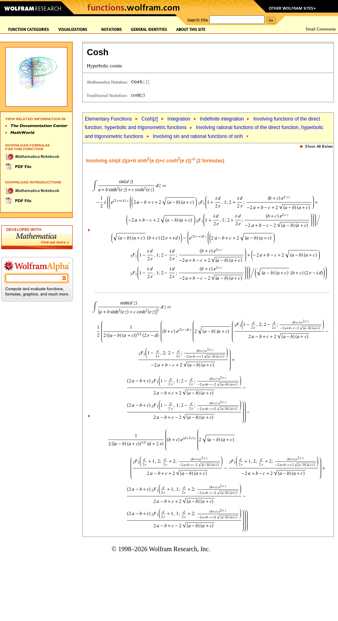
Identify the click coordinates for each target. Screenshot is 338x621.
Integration (179, 119)
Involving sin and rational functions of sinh (198, 136)
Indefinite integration (222, 119)
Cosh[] (149, 119)
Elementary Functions (108, 119)
